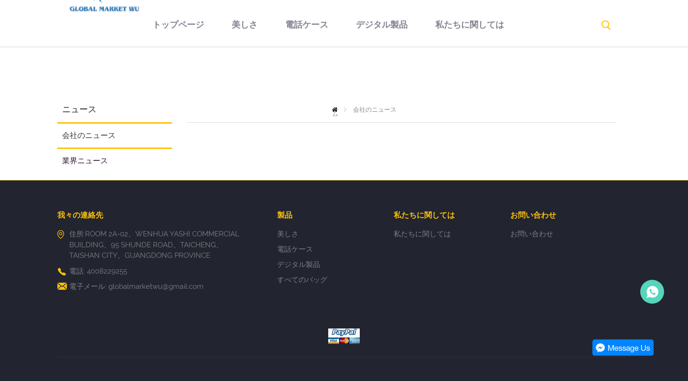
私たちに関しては (438, 75)
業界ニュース (85, 160)
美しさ (213, 75)
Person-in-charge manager (652, 292)
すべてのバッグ (302, 279)
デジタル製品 (350, 75)
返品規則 (518, 75)
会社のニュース (89, 135)
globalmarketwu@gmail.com (156, 286)
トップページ (147, 75)
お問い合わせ (328, 118)
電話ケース (275, 75)
